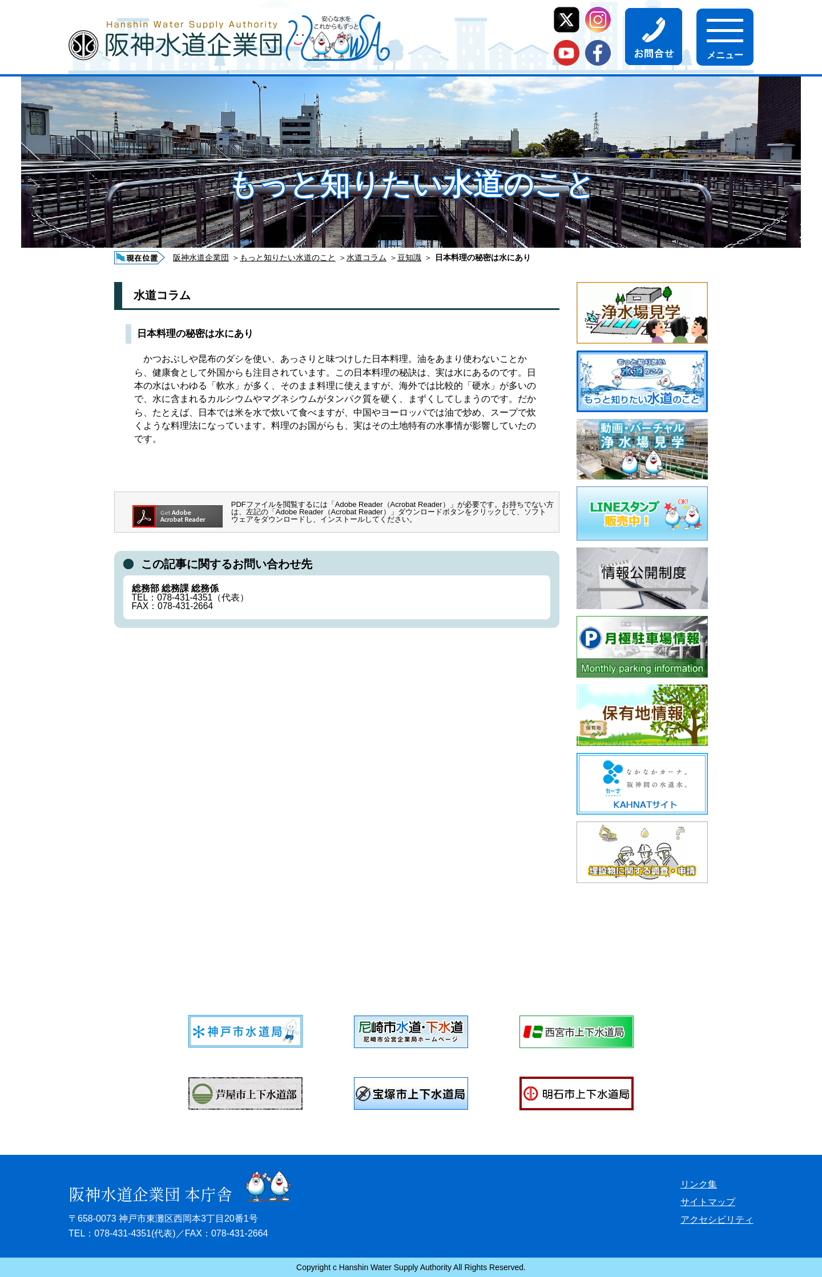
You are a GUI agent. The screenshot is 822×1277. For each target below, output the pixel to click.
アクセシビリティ (717, 1219)
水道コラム (366, 257)
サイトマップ (707, 1202)
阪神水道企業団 (201, 257)
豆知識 (409, 257)
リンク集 (698, 1184)
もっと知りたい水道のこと (288, 257)
